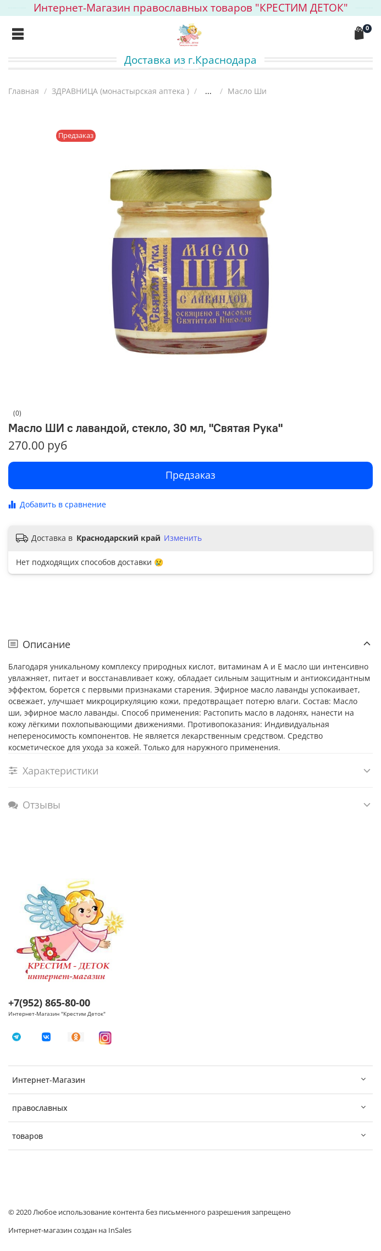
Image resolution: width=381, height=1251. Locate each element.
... (208, 91)
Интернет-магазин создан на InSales (69, 1230)
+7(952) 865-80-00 (49, 1002)
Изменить (183, 538)
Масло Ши (247, 91)
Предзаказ (190, 474)
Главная (23, 91)
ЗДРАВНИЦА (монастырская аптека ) (120, 91)
